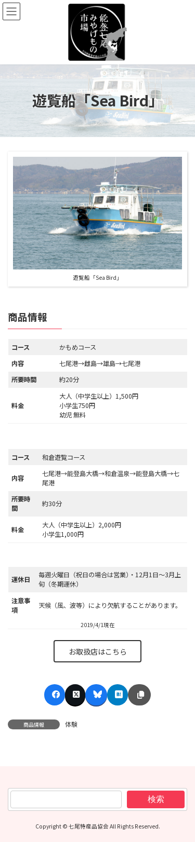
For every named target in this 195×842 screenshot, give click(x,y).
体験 (71, 723)
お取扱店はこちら (98, 651)
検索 (156, 798)
